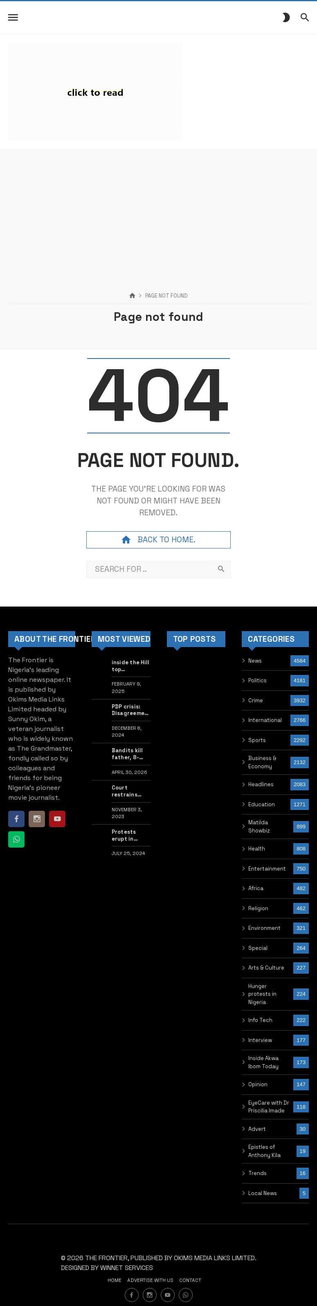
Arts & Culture (266, 967)
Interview (260, 1040)
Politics (257, 680)
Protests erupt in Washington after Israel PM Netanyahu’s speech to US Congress (130, 835)
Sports (257, 740)
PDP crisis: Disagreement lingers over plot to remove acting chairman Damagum (131, 710)
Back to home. (158, 540)
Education (261, 804)
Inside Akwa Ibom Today (263, 1062)
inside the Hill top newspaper (131, 666)
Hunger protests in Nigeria (262, 994)
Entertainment (267, 868)
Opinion (258, 1084)
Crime (255, 700)
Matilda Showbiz (259, 826)
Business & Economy (262, 762)
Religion (258, 908)
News (255, 660)
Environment (264, 928)
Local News (262, 1193)
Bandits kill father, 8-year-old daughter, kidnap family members (130, 754)
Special (258, 948)
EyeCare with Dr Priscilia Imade (268, 1106)
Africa (255, 888)
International (265, 720)
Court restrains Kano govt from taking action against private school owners (128, 791)
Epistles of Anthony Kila (264, 1151)
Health (256, 848)
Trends (257, 1173)
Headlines (261, 784)
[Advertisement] (158, 206)
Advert (257, 1129)
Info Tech (260, 1020)
